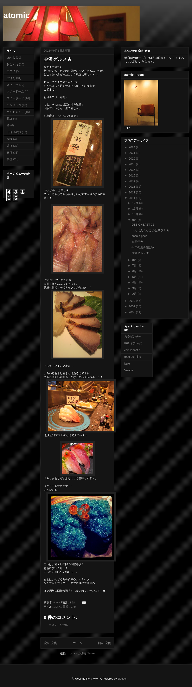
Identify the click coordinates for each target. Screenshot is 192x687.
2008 (132, 312)
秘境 (9, 139)
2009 (132, 306)
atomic (16, 15)
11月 (135, 208)
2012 (132, 192)
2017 (132, 169)
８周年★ (137, 241)
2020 (132, 158)
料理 (9, 159)
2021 (132, 152)
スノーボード (15, 98)
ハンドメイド (15, 112)
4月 (134, 282)
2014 (132, 181)
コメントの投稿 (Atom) (81, 653)
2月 (134, 293)
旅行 (9, 152)
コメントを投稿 (58, 625)
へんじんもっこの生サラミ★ (150, 230)
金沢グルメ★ (140, 253)
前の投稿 (104, 643)
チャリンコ (14, 105)
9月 (134, 219)
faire (128, 363)
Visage (128, 370)
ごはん (57, 606)
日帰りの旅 (69, 606)
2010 (132, 300)
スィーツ (12, 84)
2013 (132, 186)
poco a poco (139, 236)
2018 (132, 164)
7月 (134, 265)
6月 (134, 271)
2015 (132, 175)
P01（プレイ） (134, 343)
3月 (134, 288)
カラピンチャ (133, 336)
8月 (134, 260)
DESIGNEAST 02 (143, 224)
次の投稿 (50, 643)
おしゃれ (12, 64)
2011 (132, 198)
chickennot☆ (132, 350)
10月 (135, 214)
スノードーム (15, 91)
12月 (135, 203)
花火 (9, 118)
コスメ (11, 71)
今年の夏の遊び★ (143, 247)
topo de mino (132, 356)
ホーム (77, 643)
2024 (132, 147)
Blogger (122, 678)
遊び (9, 145)
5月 (134, 276)
